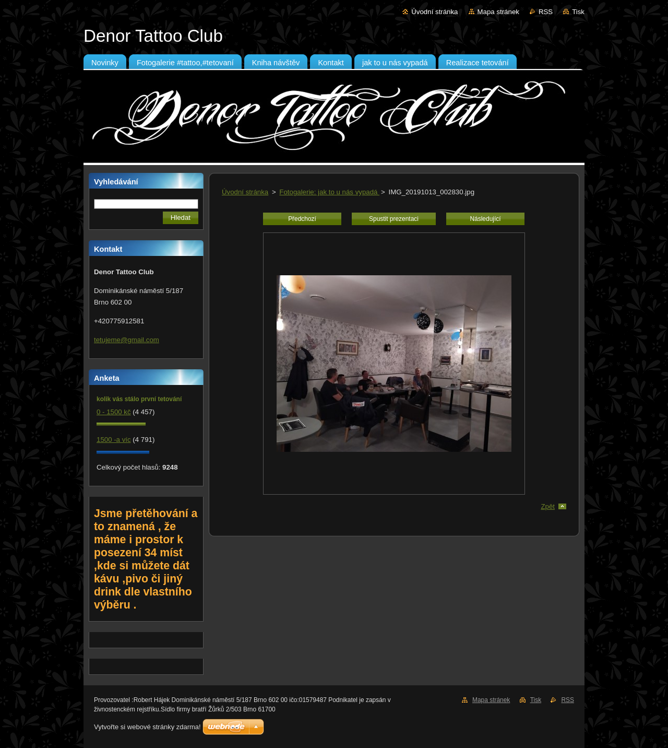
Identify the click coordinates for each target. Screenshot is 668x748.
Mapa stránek (498, 12)
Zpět (548, 506)
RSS (546, 12)
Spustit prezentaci (394, 219)
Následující (485, 219)
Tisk (578, 12)
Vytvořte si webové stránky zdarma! (147, 727)
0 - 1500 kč (114, 412)
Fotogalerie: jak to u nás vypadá (329, 192)
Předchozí (302, 219)
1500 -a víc (114, 439)
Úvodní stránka (434, 12)
